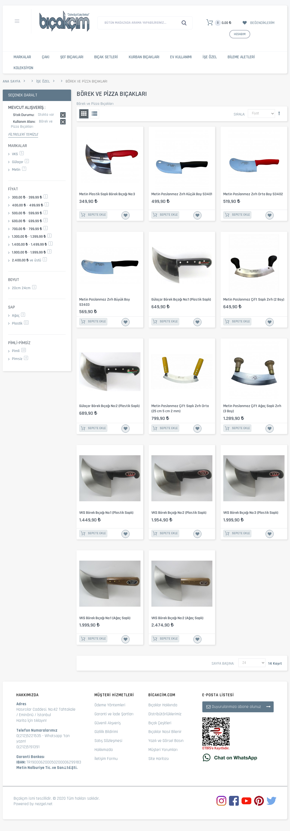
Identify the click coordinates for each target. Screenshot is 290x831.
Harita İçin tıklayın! (31, 720)
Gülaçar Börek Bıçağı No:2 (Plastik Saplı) (109, 406)
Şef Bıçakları (71, 57)
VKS (18, 154)
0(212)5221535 (28, 735)
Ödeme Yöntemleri (109, 705)
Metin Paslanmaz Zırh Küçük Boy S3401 (181, 194)
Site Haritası (158, 759)
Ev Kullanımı (181, 57)
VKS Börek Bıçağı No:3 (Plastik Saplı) (250, 512)
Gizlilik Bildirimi (106, 732)
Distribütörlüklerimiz (164, 714)
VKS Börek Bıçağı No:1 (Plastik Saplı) (106, 512)
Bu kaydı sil (63, 115)
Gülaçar (20, 162)
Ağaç (18, 315)
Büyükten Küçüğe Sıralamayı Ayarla (279, 113)
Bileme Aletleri (241, 57)
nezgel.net (44, 803)
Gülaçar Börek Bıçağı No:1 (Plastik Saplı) (181, 299)
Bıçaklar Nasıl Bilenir (165, 732)
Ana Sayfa (11, 81)
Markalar (22, 57)
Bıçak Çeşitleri (159, 723)
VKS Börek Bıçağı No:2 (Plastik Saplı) (178, 512)
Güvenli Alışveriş (107, 723)
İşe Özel (210, 57)
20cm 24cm (24, 288)
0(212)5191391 (27, 747)
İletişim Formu (106, 759)
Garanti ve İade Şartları (113, 714)
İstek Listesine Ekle (125, 215)
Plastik (20, 323)
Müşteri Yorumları (163, 750)
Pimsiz (20, 358)
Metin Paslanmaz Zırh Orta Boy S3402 (253, 194)
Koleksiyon (23, 68)
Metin (19, 169)
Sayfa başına (222, 663)
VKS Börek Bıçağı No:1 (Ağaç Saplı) (104, 618)
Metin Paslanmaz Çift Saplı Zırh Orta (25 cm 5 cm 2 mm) (180, 409)
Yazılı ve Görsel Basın (166, 741)
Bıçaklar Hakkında (162, 705)
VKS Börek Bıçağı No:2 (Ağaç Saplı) (177, 618)
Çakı (45, 57)
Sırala (239, 114)
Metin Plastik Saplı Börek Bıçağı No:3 (107, 194)
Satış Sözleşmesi (108, 741)
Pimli (19, 351)
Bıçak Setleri (106, 57)
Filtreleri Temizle (23, 134)
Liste (94, 113)
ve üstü (29, 260)
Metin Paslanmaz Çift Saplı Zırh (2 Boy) (253, 299)
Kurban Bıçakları (144, 57)
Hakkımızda (103, 750)
